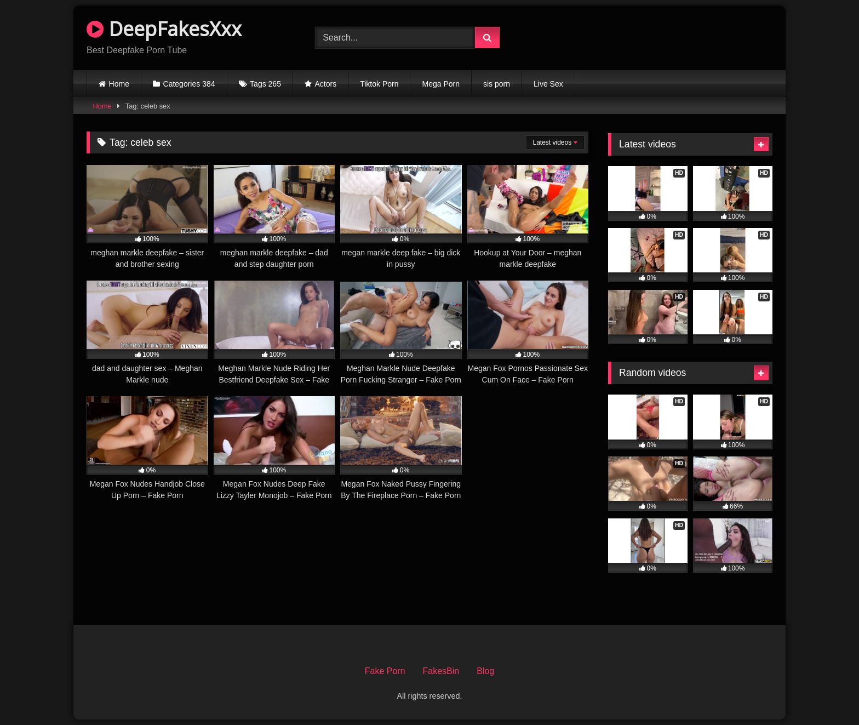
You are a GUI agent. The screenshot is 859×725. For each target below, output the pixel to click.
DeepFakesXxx (164, 28)
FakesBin (441, 671)
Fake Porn (385, 671)
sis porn (496, 83)
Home (119, 83)
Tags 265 (265, 83)
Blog (485, 671)
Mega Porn (440, 83)
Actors (326, 83)
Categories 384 (189, 83)
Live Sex (548, 83)
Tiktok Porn (379, 83)
